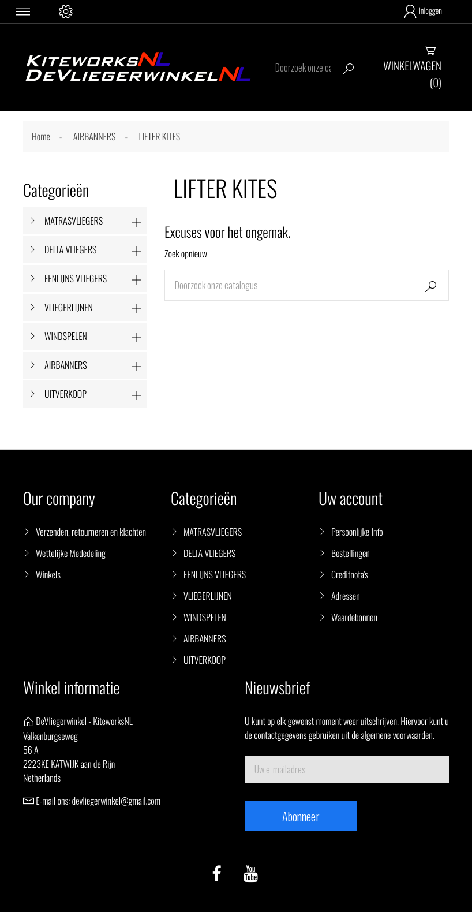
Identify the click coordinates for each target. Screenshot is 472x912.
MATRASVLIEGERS (73, 220)
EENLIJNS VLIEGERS (75, 278)
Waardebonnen (354, 617)
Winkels (48, 574)
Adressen (345, 596)
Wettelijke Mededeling (71, 553)
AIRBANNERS (65, 365)
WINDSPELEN (65, 336)
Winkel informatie (71, 688)
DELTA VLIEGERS (70, 249)
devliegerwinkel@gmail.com (116, 801)
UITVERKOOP (65, 394)
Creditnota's (349, 574)
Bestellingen (350, 553)
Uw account (351, 498)
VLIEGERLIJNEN (68, 307)
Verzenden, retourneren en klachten (91, 532)
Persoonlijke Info (357, 532)
